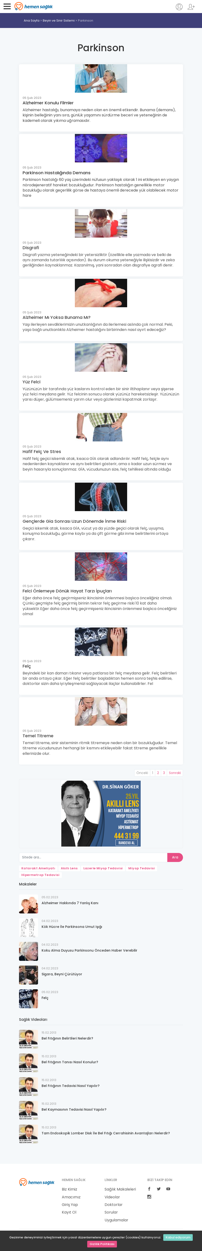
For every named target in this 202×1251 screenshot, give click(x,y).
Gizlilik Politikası (102, 1244)
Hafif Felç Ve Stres (42, 451)
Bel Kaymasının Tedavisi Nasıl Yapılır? (74, 1109)
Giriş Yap (70, 1204)
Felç (27, 666)
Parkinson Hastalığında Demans (57, 173)
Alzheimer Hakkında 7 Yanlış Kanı (70, 903)
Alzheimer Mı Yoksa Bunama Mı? (57, 317)
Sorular (111, 1212)
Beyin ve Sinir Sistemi (59, 20)
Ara (175, 857)
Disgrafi (31, 248)
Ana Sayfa (31, 20)
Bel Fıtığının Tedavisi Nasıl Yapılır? (71, 1085)
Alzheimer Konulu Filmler (48, 103)
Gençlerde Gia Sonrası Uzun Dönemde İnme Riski (74, 521)
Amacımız (71, 1197)
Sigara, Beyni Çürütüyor (62, 974)
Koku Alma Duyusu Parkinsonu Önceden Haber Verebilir (89, 950)
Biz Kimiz (69, 1189)
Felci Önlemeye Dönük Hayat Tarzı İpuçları (67, 591)
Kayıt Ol (69, 1212)
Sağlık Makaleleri (120, 1189)
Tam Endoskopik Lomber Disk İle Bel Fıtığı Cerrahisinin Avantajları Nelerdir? (106, 1133)
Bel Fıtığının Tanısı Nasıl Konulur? (70, 1062)
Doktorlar (114, 1204)
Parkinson (85, 20)
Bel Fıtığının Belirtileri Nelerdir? (67, 1038)
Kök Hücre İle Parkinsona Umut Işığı (72, 926)
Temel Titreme (38, 736)
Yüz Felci (31, 382)
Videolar (112, 1197)
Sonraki (175, 772)
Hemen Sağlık (33, 6)
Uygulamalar (116, 1220)
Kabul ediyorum (178, 1237)
